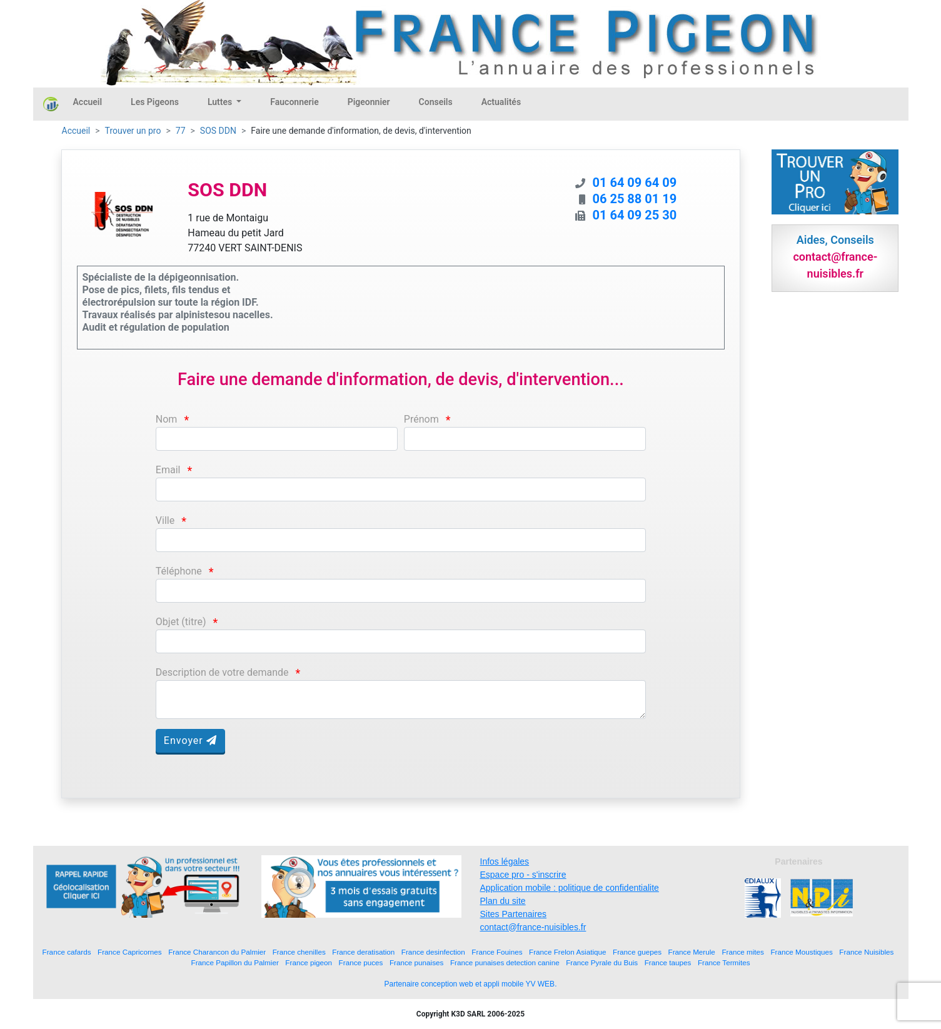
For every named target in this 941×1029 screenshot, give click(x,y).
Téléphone (179, 571)
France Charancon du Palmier (217, 952)
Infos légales (505, 861)
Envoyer (190, 740)
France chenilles (299, 952)
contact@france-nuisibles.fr (533, 927)
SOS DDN (218, 131)
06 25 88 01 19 (635, 198)
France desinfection (433, 952)
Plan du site (503, 901)
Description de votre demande (222, 672)
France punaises (416, 962)
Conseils (436, 102)
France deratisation (363, 952)
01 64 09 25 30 (635, 215)
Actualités (501, 102)
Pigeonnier (369, 102)
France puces (361, 962)
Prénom (421, 419)
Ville (165, 520)
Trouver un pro (133, 131)
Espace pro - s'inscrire (523, 875)
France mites (743, 952)
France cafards (67, 952)
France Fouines (496, 952)
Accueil (88, 102)
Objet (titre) (181, 621)
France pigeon (308, 962)
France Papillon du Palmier (235, 962)
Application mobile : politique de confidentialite (569, 888)
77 (181, 131)
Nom (167, 419)
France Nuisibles (866, 952)
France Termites (724, 962)
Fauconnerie (294, 102)
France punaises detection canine (505, 962)
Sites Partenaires (513, 914)
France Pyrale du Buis (602, 962)
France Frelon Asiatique (567, 952)
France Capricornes (130, 952)
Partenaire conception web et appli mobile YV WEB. (471, 984)
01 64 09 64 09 (635, 182)
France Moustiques (801, 952)
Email (168, 469)
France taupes (668, 962)
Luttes (221, 102)
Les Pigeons (155, 102)
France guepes (637, 952)
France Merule (691, 952)
